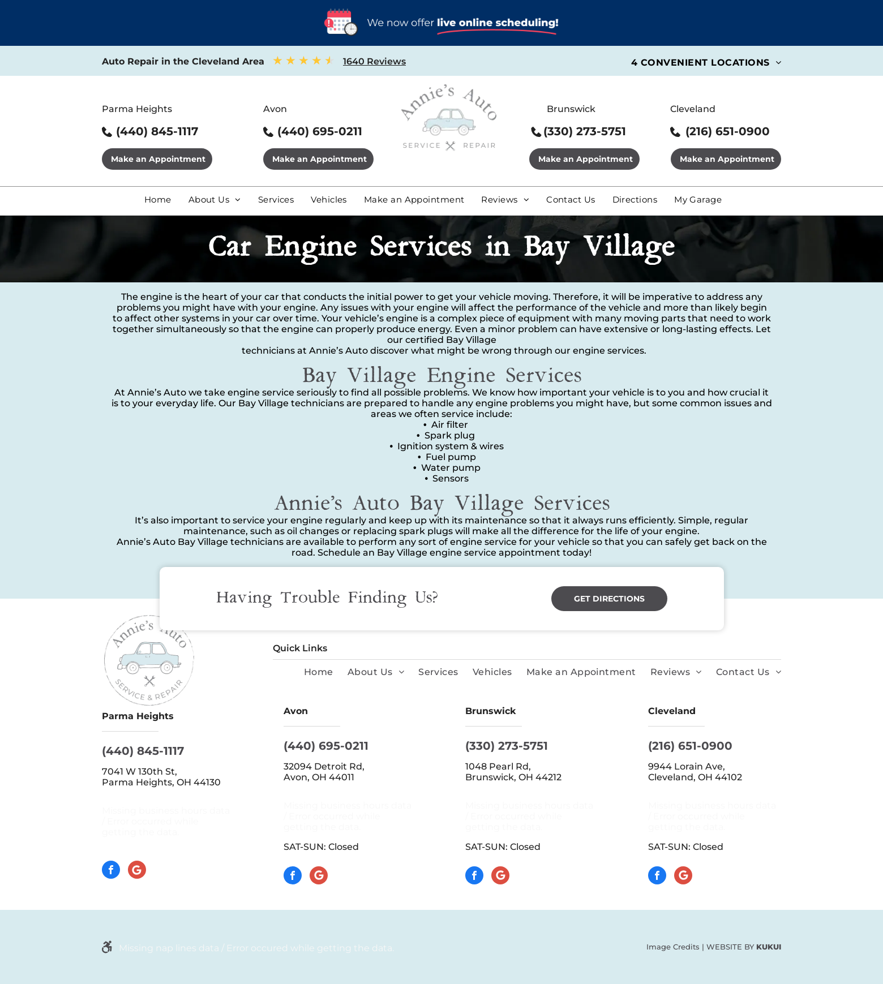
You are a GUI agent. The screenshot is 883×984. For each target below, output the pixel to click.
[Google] (137, 871)
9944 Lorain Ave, (687, 766)
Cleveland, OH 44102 (695, 777)
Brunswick (571, 109)
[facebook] (111, 871)
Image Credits (673, 946)
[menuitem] (706, 63)
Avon (275, 109)
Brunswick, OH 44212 (513, 777)
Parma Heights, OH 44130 (161, 782)
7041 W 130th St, (139, 771)
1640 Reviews (374, 61)
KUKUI (768, 946)
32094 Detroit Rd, (325, 766)
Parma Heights (137, 109)
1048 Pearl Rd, (499, 766)
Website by (730, 946)
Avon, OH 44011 (319, 777)
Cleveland (692, 109)
